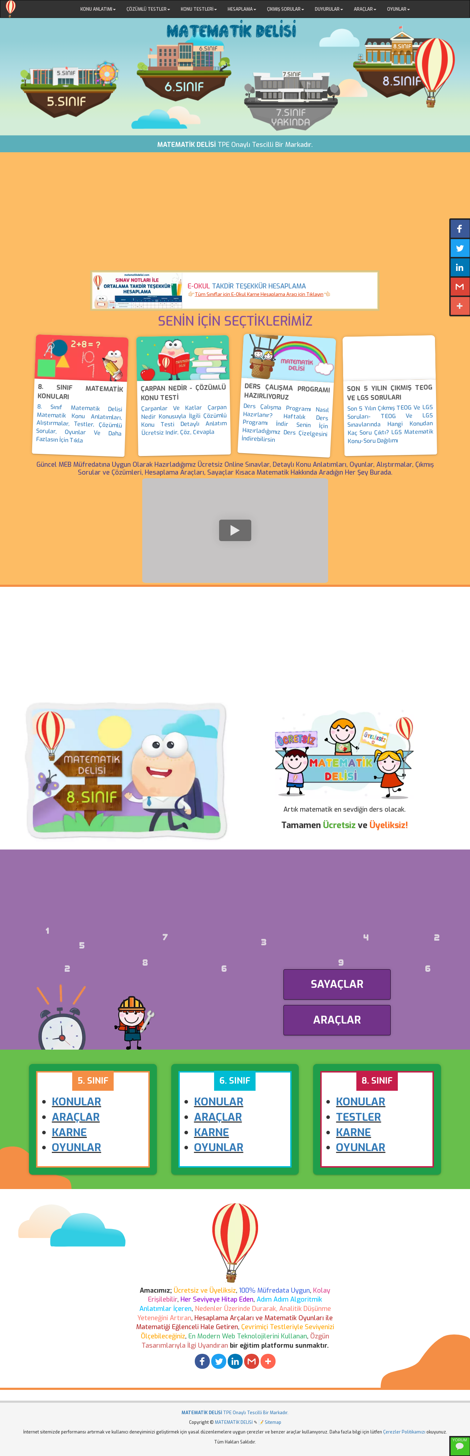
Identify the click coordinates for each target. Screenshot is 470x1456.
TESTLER (358, 1117)
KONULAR (76, 1102)
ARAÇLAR (76, 1117)
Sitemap (273, 1422)
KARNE (69, 1132)
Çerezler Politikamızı (404, 1432)
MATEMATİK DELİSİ (234, 1422)
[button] (202, 1361)
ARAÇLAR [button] (337, 1020)
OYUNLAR (76, 1147)
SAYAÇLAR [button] (337, 984)
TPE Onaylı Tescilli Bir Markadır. (235, 1413)
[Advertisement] (235, 217)
